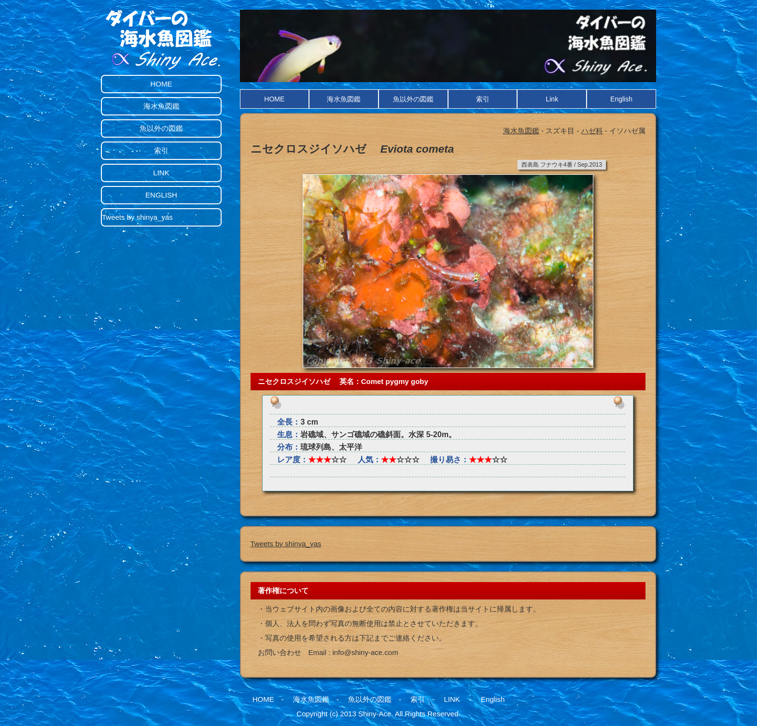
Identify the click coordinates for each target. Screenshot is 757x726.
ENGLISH (161, 195)
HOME (274, 99)
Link (552, 99)
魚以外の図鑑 (413, 99)
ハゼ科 (592, 131)
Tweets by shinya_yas (286, 544)
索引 (483, 99)
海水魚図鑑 (344, 99)
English (621, 99)
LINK (161, 173)
